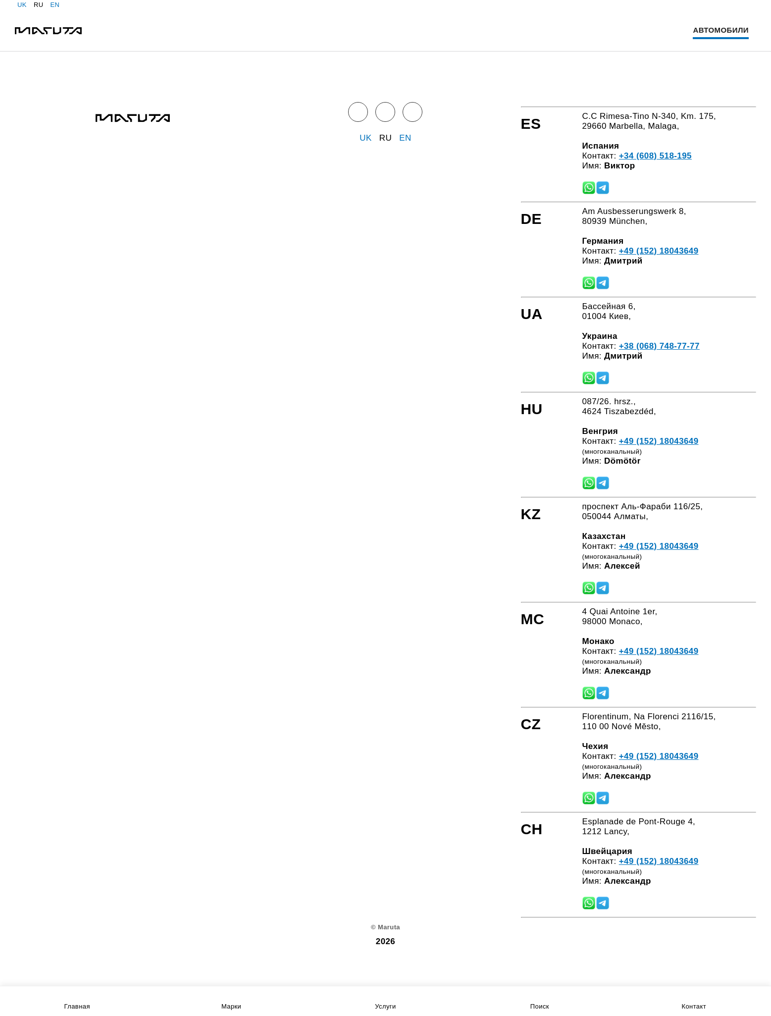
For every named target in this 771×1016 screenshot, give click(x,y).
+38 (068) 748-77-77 (659, 346)
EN (54, 4)
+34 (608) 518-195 (655, 155)
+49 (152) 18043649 (659, 251)
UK (22, 4)
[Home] (48, 30)
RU (39, 4)
